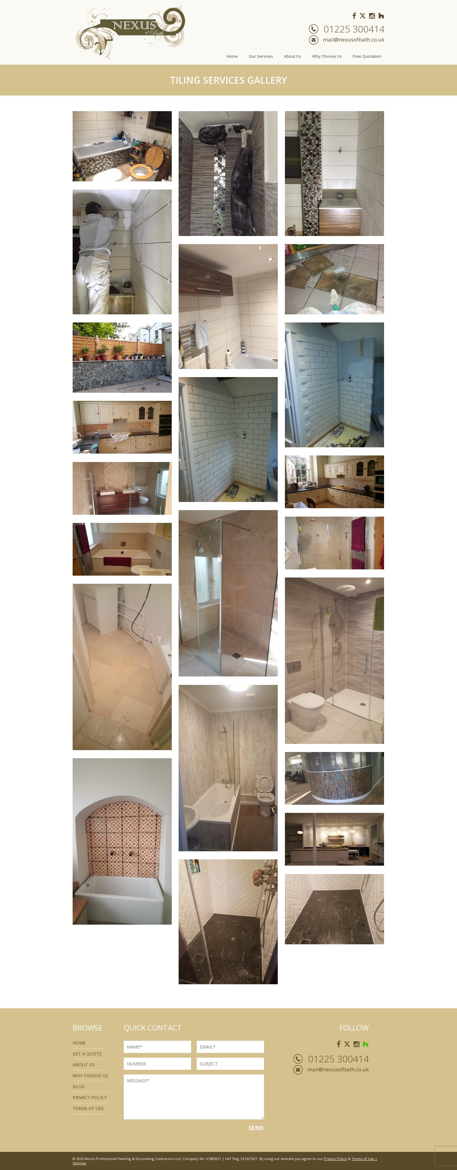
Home (232, 56)
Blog (79, 1086)
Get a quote (87, 1054)
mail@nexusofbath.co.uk (353, 39)
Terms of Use (363, 1158)
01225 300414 (354, 29)
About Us (292, 56)
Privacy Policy (90, 1097)
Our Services (261, 56)
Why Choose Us (327, 56)
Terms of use (88, 1108)
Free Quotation (367, 56)
